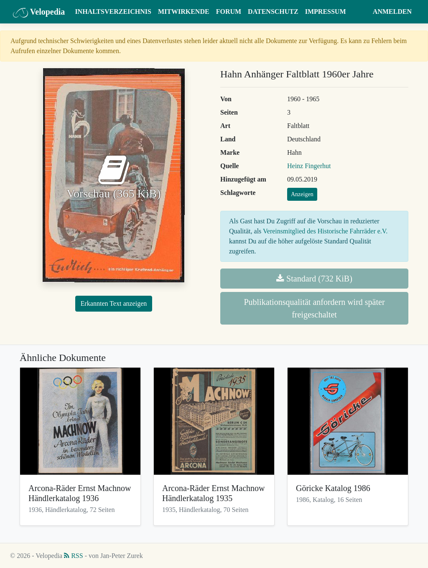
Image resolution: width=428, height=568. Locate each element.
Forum (228, 11)
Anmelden (392, 11)
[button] (361, 11)
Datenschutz (273, 11)
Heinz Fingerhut (309, 165)
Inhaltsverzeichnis (113, 11)
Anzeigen (302, 194)
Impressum (325, 11)
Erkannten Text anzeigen (114, 303)
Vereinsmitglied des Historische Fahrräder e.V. (325, 231)
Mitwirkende (183, 11)
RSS (73, 555)
